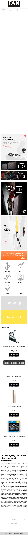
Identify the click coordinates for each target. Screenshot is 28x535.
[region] (14, 72)
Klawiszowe (7, 282)
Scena (7, 293)
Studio (20, 293)
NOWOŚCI (14, 317)
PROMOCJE (14, 303)
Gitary (20, 271)
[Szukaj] (10, 10)
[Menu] (3, 10)
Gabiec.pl (17, 531)
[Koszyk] (24, 10)
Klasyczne (7, 271)
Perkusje (20, 282)
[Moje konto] (17, 10)
